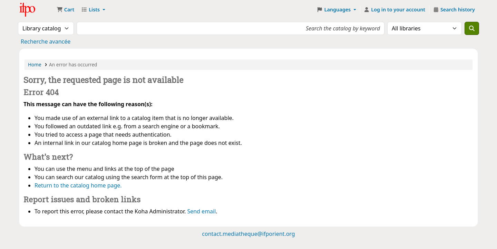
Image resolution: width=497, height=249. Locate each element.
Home (34, 64)
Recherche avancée (45, 41)
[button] (65, 9)
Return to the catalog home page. (78, 185)
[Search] (472, 28)
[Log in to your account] (394, 9)
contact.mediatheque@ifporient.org (248, 234)
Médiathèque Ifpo (36, 10)
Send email (201, 211)
